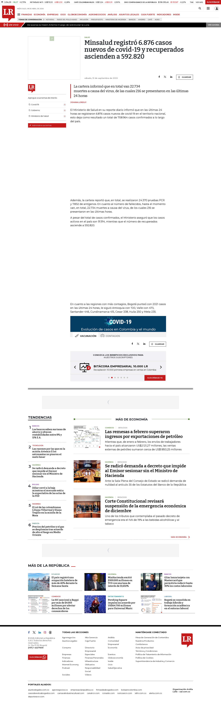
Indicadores (67, 661)
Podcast (66, 668)
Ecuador (56, 574)
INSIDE (176, 14)
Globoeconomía (115, 658)
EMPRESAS (52, 14)
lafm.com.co (140, 693)
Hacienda (36, 465)
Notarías (50, 20)
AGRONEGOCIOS (97, 14)
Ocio (110, 664)
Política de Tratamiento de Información (153, 654)
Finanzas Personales (94, 658)
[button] (74, 367)
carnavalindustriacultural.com (70, 693)
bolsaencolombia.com (131, 690)
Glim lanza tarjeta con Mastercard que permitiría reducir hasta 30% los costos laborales (178, 581)
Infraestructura (91, 661)
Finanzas (66, 658)
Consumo (66, 648)
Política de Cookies (144, 658)
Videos (88, 675)
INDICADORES (164, 14)
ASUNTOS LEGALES (129, 14)
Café (150, 20)
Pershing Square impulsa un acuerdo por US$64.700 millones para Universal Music (121, 604)
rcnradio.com (108, 693)
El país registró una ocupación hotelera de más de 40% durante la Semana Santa (64, 581)
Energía (35, 523)
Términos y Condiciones (146, 651)
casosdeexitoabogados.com (41, 693)
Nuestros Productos (145, 641)
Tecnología (37, 446)
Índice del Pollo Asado (67, 20)
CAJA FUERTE (148, 14)
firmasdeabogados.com (107, 690)
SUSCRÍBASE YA (155, 378)
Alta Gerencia (91, 637)
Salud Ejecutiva (115, 668)
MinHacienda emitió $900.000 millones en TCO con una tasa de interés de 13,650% (120, 581)
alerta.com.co (155, 693)
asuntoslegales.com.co (38, 690)
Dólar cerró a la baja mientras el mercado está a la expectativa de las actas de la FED (48, 492)
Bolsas (35, 484)
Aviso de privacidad (144, 648)
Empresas (66, 654)
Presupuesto (97, 20)
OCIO (63, 14)
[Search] (200, 8)
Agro (157, 20)
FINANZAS (26, 14)
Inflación (84, 20)
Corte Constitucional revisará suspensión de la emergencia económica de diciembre (145, 506)
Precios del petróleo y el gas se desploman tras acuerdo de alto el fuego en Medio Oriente (48, 530)
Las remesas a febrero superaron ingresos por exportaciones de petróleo (144, 434)
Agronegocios (68, 637)
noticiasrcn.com (124, 693)
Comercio (56, 596)
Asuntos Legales (69, 641)
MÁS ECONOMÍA (179, 537)
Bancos (132, 20)
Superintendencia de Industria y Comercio (155, 661)
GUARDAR (184, 77)
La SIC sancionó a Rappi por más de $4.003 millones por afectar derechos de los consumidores (65, 606)
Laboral (168, 596)
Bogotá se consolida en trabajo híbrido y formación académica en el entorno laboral (177, 604)
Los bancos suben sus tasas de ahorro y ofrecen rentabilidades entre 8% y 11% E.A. (49, 433)
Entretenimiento (116, 596)
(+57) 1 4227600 (35, 648)
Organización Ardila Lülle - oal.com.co (183, 690)
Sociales (66, 675)
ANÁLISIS (112, 14)
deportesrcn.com (36, 696)
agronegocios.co (60, 690)
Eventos (111, 654)
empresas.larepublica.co (82, 690)
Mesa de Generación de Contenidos (152, 637)
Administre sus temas (40, 125)
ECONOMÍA (39, 14)
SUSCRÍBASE (213, 2)
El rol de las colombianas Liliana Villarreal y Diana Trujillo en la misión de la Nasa (47, 511)
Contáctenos (142, 644)
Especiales (90, 654)
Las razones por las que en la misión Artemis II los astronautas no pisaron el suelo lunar (48, 452)
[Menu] (19, 14)
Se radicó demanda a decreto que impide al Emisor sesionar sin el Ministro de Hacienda (49, 472)
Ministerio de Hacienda (116, 20)
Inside (110, 661)
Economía (112, 648)
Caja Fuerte (90, 641)
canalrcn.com (93, 693)
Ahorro (141, 20)
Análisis (111, 637)
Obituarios (90, 664)
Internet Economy (70, 664)
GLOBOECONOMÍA (77, 14)
